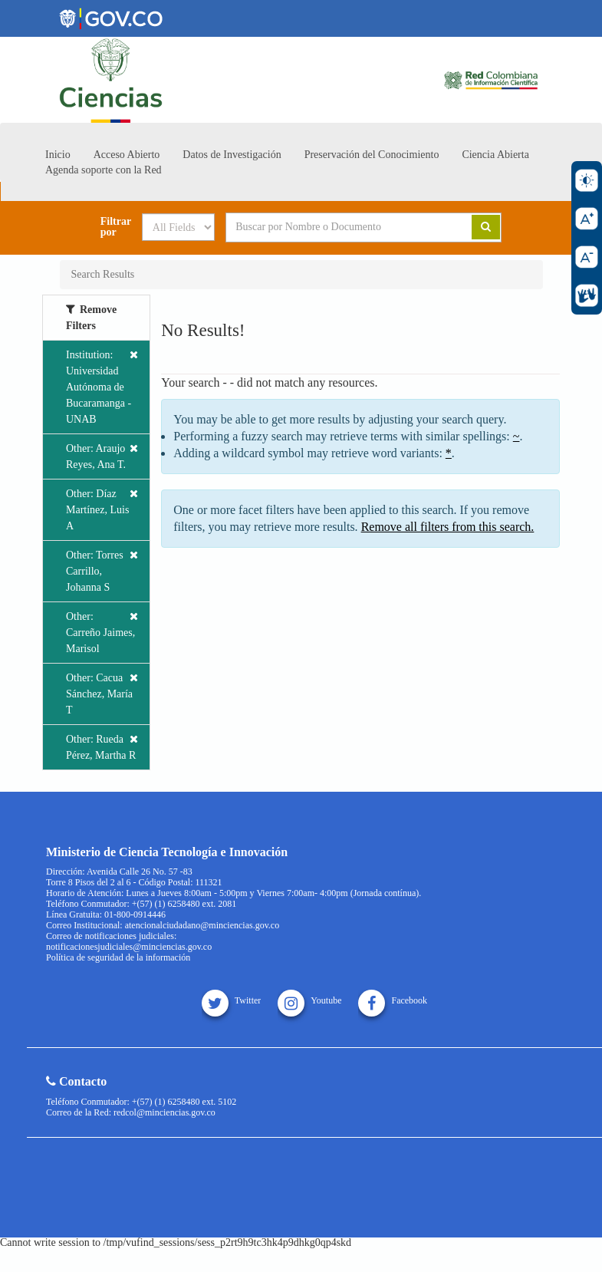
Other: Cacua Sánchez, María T (102, 693)
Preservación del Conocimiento (371, 154)
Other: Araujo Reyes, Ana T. (102, 455)
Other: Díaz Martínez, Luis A (102, 509)
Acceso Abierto (127, 154)
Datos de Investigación (232, 154)
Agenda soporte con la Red (103, 170)
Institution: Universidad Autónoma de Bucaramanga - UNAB (102, 386)
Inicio (58, 154)
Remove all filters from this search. (448, 526)
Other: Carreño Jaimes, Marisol (102, 631)
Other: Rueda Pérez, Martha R (102, 746)
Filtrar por (115, 227)
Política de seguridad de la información (118, 957)
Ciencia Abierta (495, 154)
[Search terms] (337, 227)
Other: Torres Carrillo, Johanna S (102, 570)
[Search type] (178, 227)
